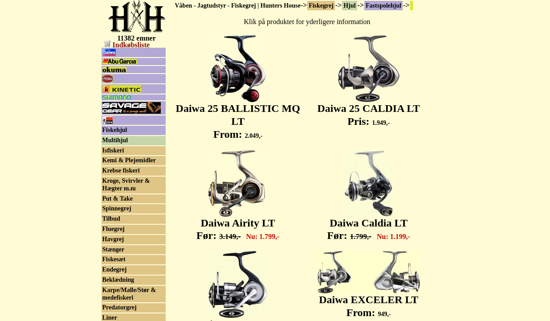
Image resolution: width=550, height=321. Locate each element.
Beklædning (118, 279)
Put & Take (117, 198)
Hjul (349, 5)
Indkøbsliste (127, 45)
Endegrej (114, 269)
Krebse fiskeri (121, 170)
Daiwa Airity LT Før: (238, 224)
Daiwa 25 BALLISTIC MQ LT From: (238, 116)
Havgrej (113, 239)
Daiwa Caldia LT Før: (368, 224)
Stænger (113, 249)
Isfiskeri (113, 150)
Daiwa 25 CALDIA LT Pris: (369, 110)
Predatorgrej (119, 307)
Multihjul (115, 140)
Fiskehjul (114, 130)
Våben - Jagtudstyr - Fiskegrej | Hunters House (238, 5)
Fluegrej (113, 229)
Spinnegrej (116, 208)
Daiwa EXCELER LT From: (369, 301)
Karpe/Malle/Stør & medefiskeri (129, 294)
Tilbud (111, 218)
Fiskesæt (114, 259)
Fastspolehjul (383, 5)
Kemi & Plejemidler (129, 160)
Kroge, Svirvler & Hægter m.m (126, 184)
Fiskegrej (321, 5)
